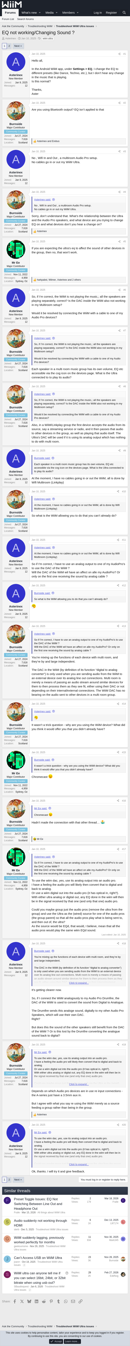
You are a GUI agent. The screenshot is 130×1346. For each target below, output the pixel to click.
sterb (16, 1229)
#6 (124, 290)
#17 (124, 849)
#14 (124, 703)
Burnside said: (42, 458)
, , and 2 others (59, 279)
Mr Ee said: (40, 808)
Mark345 (113, 1240)
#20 (124, 1124)
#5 (124, 241)
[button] (40, 12)
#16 (124, 800)
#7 (124, 330)
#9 (124, 450)
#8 (124, 386)
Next (17, 45)
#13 (124, 626)
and (48, 141)
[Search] (124, 12)
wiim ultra (48, 38)
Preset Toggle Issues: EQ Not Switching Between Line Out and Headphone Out (38, 1204)
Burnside (113, 1260)
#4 (124, 192)
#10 (124, 491)
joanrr (17, 1261)
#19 (124, 1044)
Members (68, 12)
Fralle (17, 1212)
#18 (124, 943)
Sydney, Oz (21, 281)
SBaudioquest (21, 1286)
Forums (10, 12)
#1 (124, 54)
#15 (124, 752)
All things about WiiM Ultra (51, 1212)
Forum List (8, 19)
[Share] (119, 54)
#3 (124, 151)
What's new (29, 12)
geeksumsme (21, 1246)
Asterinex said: (42, 199)
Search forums (25, 19)
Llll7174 (114, 1223)
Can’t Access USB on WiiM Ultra (38, 1258)
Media (50, 12)
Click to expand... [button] (79, 982)
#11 (124, 540)
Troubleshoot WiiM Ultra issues (52, 1229)
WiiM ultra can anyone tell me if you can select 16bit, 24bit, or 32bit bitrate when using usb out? (40, 1278)
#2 (124, 103)
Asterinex (10, 38)
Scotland (22, 142)
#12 (124, 585)
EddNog (114, 1276)
